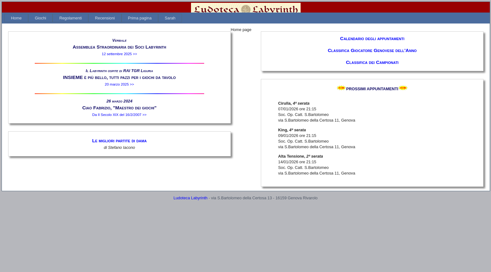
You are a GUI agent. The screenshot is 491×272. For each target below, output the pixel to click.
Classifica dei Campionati (372, 62)
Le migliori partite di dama (119, 140)
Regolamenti (70, 18)
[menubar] (93, 18)
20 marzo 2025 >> (119, 84)
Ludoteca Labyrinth (190, 198)
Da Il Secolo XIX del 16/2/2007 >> (119, 115)
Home (16, 18)
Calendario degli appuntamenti (372, 38)
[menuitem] (16, 18)
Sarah (170, 18)
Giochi (40, 18)
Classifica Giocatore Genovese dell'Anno (372, 50)
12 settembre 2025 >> (119, 54)
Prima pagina (140, 18)
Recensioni (105, 18)
